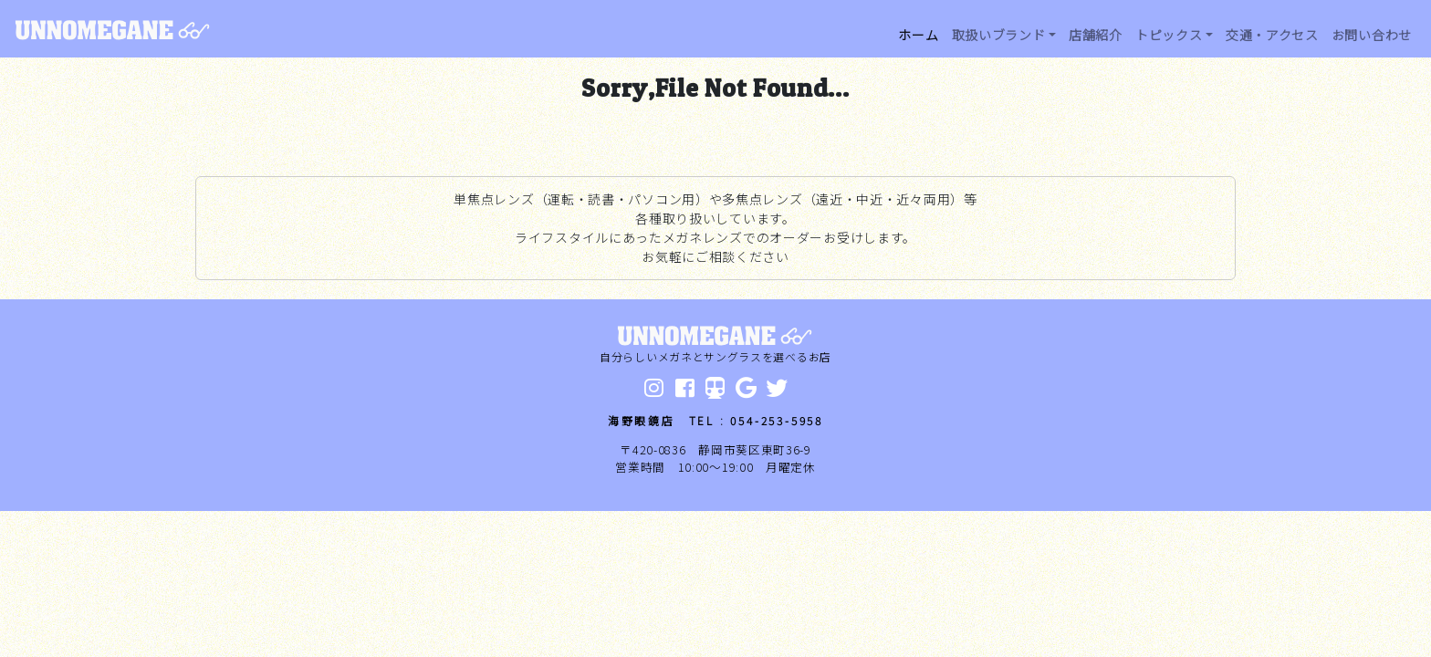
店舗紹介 (1096, 35)
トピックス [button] (1169, 35)
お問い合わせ (1372, 35)
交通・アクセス (1272, 35)
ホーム (918, 35)
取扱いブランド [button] (999, 35)
